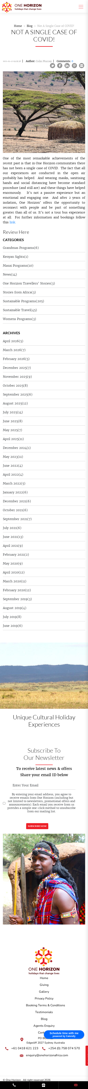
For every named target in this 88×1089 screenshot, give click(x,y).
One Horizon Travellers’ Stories (29, 283)
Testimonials (44, 1012)
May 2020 (13, 563)
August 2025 (15, 403)
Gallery (44, 992)
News (10, 274)
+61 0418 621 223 (24, 1048)
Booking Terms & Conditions (45, 1005)
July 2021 (12, 528)
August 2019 (14, 608)
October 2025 (15, 385)
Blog (29, 26)
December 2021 (17, 501)
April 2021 (13, 546)
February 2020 (17, 590)
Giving (44, 985)
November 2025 (17, 377)
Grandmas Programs (21, 248)
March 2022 (14, 483)
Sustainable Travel (20, 310)
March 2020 (14, 581)
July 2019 (12, 617)
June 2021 (13, 537)
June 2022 (13, 465)
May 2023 (13, 457)
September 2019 (17, 599)
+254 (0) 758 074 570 (64, 1048)
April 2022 (13, 474)
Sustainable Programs (23, 301)
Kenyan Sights (15, 257)
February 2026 (16, 359)
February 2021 (16, 554)
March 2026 (14, 350)
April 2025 (13, 439)
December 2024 (17, 448)
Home (18, 26)
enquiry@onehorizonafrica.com (47, 1055)
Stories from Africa (19, 292)
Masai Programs (18, 265)
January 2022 (15, 492)
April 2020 (14, 572)
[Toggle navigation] (79, 6)
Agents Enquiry (44, 1026)
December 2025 (17, 368)
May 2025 (12, 430)
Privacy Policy (44, 998)
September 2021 (17, 519)
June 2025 (13, 421)
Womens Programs (19, 319)
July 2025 (13, 412)
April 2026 (13, 341)
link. (13, 222)
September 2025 (17, 394)
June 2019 (13, 626)
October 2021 (15, 510)
